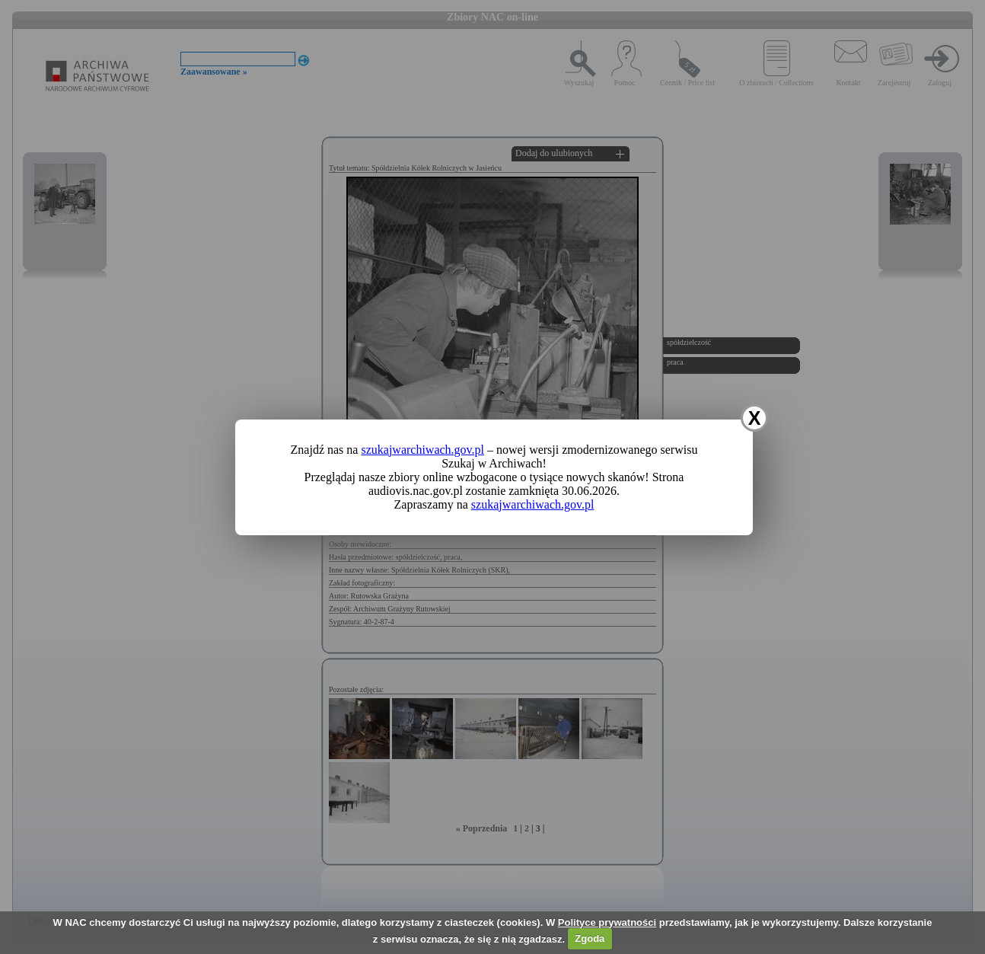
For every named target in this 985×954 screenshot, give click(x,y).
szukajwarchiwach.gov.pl (422, 449)
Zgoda (589, 938)
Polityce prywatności (607, 922)
